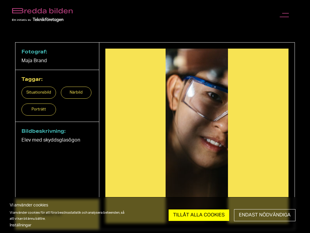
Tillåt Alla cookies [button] (199, 215)
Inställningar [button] (20, 225)
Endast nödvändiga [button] (265, 215)
